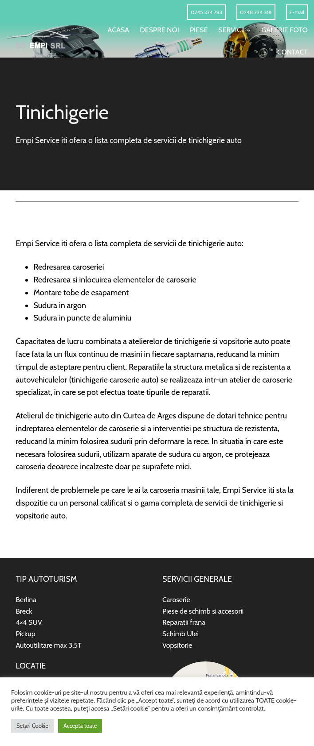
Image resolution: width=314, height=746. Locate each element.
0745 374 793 (206, 12)
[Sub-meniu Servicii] (249, 30)
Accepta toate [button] (80, 725)
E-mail (297, 12)
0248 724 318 (255, 12)
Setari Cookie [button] (32, 725)
